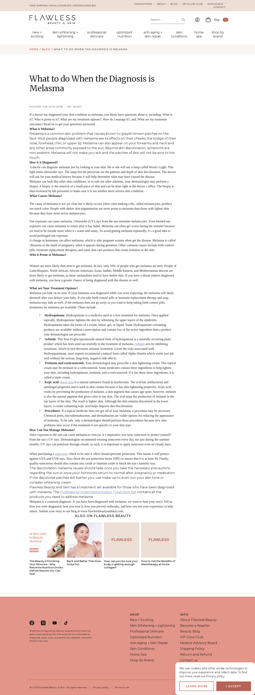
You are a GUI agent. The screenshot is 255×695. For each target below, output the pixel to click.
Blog (174, 3)
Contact (219, 7)
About (161, 3)
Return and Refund (196, 654)
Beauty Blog (190, 631)
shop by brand (218, 34)
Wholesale (215, 3)
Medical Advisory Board (198, 643)
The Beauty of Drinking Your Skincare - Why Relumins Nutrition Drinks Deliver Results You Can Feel (46, 567)
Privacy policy (101, 687)
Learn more (197, 686)
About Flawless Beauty (198, 620)
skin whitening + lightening (65, 34)
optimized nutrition (124, 34)
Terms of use (122, 687)
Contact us (188, 660)
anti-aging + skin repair (152, 34)
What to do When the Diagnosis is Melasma (90, 49)
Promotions (143, 3)
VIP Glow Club (192, 3)
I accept (233, 686)
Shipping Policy (192, 649)
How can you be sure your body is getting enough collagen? (121, 564)
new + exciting (37, 34)
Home (33, 49)
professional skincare (96, 34)
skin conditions (179, 34)
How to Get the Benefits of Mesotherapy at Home (158, 563)
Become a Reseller (195, 626)
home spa (199, 34)
